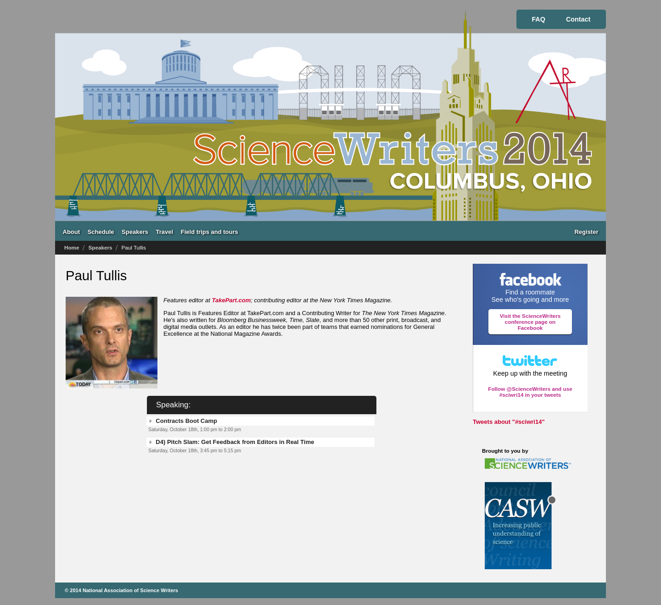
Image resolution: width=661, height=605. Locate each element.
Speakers (135, 231)
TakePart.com (231, 300)
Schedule (101, 231)
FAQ (538, 19)
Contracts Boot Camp (186, 420)
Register (586, 231)
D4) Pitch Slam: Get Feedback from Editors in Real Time (235, 441)
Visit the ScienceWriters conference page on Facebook (530, 322)
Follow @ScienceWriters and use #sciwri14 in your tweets (530, 392)
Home (71, 247)
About (71, 231)
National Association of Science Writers (130, 590)
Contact (578, 19)
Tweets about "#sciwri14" (509, 421)
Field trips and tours (209, 231)
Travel (165, 231)
